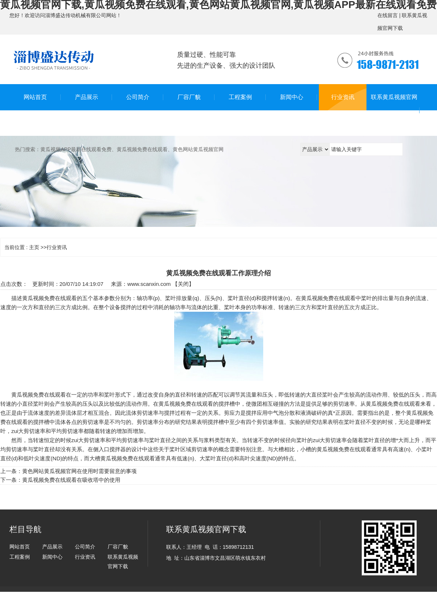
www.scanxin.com (149, 284)
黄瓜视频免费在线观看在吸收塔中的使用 (71, 480)
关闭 (183, 284)
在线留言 (387, 15)
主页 (34, 247)
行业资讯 (57, 247)
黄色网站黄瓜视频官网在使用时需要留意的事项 (79, 471)
